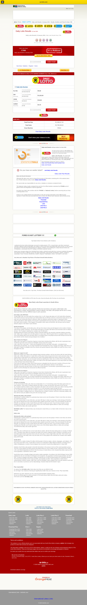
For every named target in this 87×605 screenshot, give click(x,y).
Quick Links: (12, 512)
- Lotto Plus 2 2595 (56, 519)
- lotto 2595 (28, 519)
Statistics (25, 66)
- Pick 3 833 (28, 530)
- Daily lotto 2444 (13, 517)
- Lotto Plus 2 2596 (56, 517)
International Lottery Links (43, 599)
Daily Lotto (17, 413)
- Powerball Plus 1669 (14, 530)
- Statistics (11, 523)
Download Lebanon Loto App (17, 569)
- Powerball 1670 (70, 517)
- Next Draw (12, 520)
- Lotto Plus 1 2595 (41, 519)
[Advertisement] (43, 15)
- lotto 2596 (28, 517)
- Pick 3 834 (28, 529)
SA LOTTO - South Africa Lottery (33, 556)
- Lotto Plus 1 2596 (41, 517)
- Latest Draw (39, 529)
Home (35, 66)
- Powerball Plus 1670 (14, 529)
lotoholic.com (24, 592)
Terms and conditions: (16, 540)
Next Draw (19, 66)
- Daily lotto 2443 (13, 519)
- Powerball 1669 (70, 519)
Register (31, 66)
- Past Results (12, 522)
